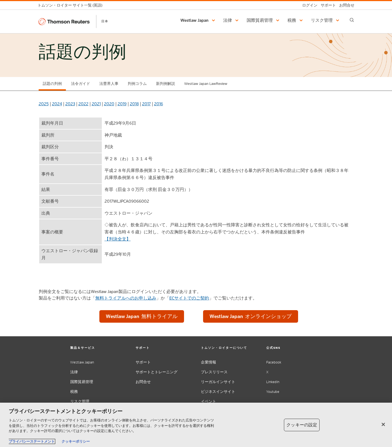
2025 (44, 103)
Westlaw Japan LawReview (205, 83)
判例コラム (137, 83)
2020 (109, 103)
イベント (208, 401)
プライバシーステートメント (32, 441)
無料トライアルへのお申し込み (125, 298)
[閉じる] (383, 424)
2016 (158, 103)
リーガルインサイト (218, 382)
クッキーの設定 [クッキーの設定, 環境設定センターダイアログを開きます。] (301, 425)
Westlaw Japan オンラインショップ (251, 316)
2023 (70, 103)
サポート (143, 362)
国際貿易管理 (81, 382)
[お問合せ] (345, 5)
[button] (198, 20)
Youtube (272, 391)
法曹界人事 (108, 83)
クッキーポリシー (76, 441)
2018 (134, 103)
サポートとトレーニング (156, 372)
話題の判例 (52, 83)
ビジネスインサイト (218, 391)
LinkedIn (272, 382)
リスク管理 (79, 401)
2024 (57, 103)
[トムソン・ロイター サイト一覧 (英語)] (72, 5)
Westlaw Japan (82, 362)
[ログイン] (308, 5)
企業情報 (208, 362)
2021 (96, 103)
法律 (74, 372)
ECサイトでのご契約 (189, 298)
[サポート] (326, 5)
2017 (146, 103)
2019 (122, 103)
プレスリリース (214, 372)
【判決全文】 (118, 239)
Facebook (273, 362)
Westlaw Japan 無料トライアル (141, 316)
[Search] (351, 20)
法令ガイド (80, 83)
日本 (104, 21)
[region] (196, 425)
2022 (83, 103)
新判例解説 (165, 83)
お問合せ (143, 382)
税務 (74, 391)
